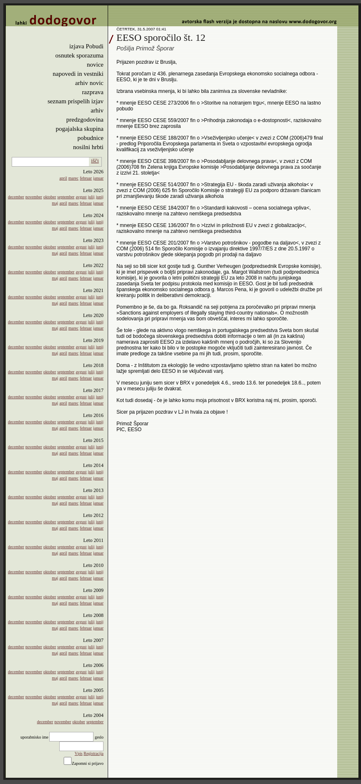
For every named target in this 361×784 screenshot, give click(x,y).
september (65, 197)
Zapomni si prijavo (88, 763)
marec (73, 178)
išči (95, 160)
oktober (49, 197)
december (16, 197)
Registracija (93, 753)
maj (55, 203)
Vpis (79, 753)
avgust (81, 197)
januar (98, 178)
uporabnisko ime (34, 737)
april (63, 178)
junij (100, 197)
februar (86, 178)
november (33, 197)
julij (91, 197)
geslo (99, 737)
